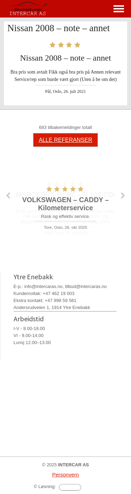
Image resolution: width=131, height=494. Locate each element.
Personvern (65, 475)
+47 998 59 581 (61, 300)
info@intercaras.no (43, 286)
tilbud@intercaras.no (86, 286)
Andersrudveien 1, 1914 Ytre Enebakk (52, 307)
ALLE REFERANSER (65, 140)
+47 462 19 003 (58, 293)
